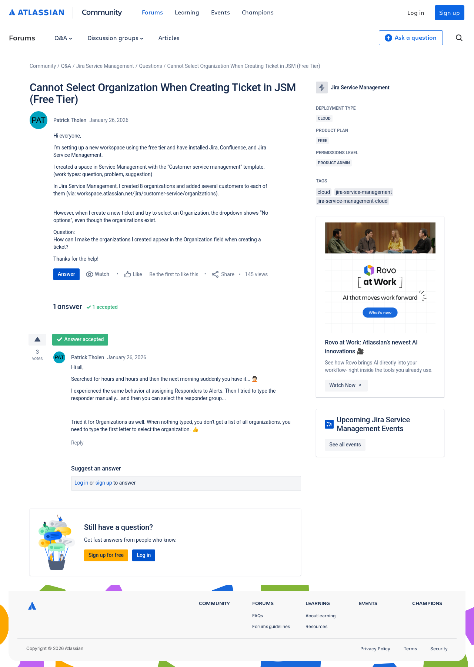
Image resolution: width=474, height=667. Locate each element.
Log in (415, 12)
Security (439, 648)
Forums (152, 12)
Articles (168, 38)
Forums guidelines (271, 626)
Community (102, 11)
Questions (150, 66)
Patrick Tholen (69, 120)
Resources (316, 626)
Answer (66, 274)
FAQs (257, 615)
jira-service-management (364, 192)
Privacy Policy (375, 648)
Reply (77, 443)
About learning (321, 615)
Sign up (449, 12)
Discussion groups (115, 38)
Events (220, 12)
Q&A (63, 38)
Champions (258, 12)
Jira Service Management (105, 66)
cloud (323, 192)
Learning (187, 12)
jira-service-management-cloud (352, 201)
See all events (345, 445)
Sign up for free (106, 555)
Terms (410, 648)
